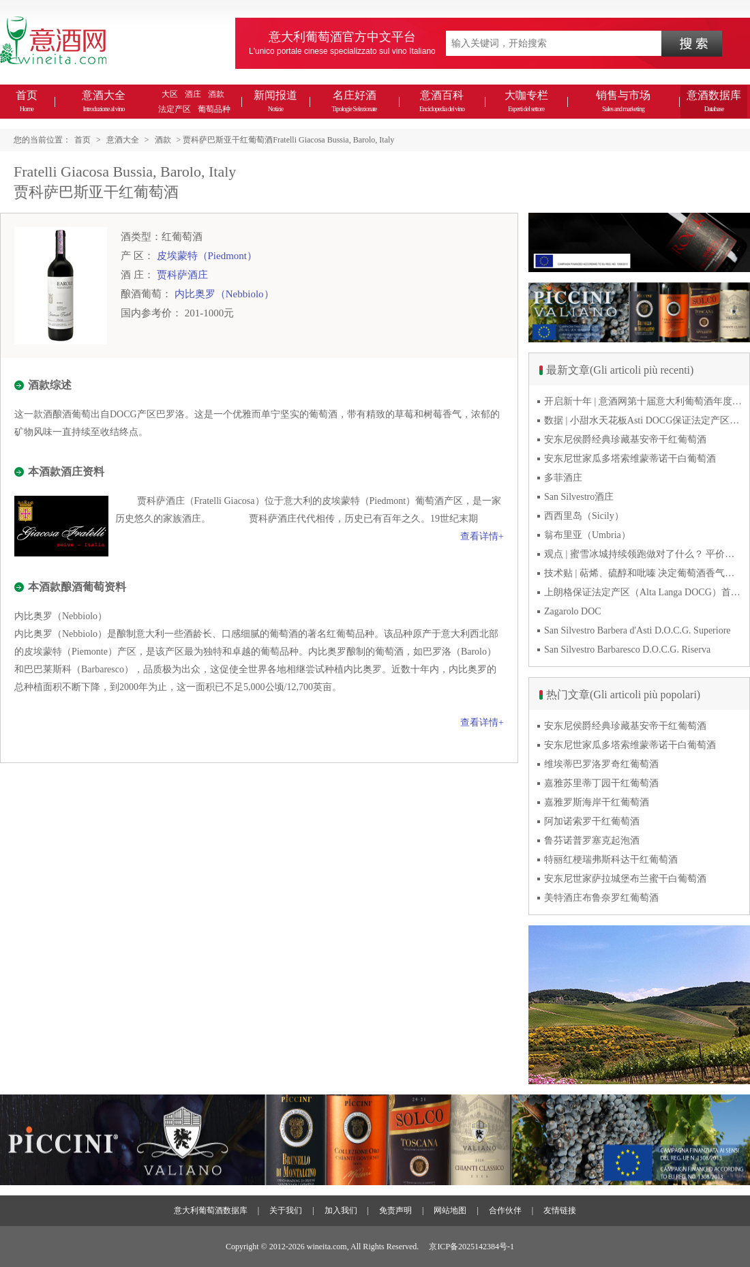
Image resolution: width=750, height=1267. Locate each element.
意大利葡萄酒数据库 (210, 1210)
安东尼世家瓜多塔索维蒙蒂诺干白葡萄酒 (630, 458)
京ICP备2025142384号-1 (471, 1246)
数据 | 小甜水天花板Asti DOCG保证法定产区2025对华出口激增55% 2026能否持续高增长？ (643, 420)
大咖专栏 (526, 101)
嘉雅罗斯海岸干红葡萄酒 (596, 802)
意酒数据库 (714, 101)
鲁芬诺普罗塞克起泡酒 (592, 840)
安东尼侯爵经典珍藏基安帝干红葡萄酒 (625, 439)
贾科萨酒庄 (182, 274)
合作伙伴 (505, 1210)
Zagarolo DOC (572, 611)
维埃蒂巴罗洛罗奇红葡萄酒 (601, 764)
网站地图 (450, 1210)
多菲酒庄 (563, 478)
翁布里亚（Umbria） (587, 535)
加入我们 (341, 1210)
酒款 (216, 94)
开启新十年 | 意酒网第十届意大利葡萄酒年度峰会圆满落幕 (643, 401)
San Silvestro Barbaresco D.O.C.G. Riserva (627, 649)
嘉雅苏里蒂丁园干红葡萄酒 (601, 783)
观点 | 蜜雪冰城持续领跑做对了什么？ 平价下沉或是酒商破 (643, 554)
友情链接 (559, 1210)
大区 (170, 94)
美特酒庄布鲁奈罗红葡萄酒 (601, 898)
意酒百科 (441, 101)
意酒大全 (103, 101)
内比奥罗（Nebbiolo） (224, 293)
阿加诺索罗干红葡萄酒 (592, 821)
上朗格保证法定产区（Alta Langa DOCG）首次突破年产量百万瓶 (643, 592)
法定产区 (174, 109)
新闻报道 (275, 101)
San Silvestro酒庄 (579, 497)
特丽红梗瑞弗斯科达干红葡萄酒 (611, 859)
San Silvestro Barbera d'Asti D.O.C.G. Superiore (637, 630)
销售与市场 (623, 101)
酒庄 (193, 94)
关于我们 (285, 1210)
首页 (27, 101)
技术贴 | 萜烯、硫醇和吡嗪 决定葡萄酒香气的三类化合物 (643, 573)
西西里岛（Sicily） (584, 516)
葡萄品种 (214, 109)
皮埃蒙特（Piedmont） (207, 255)
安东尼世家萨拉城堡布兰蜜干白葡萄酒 (625, 879)
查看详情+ (482, 536)
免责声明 (395, 1210)
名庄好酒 (353, 101)
